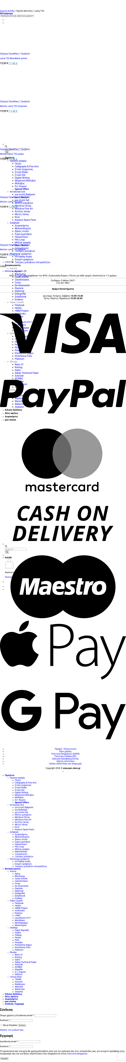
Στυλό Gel (19, 790)
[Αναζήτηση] (7, 152)
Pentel (18, 937)
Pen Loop (19, 846)
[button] (6, 13)
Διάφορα (14, 832)
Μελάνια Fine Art (23, 819)
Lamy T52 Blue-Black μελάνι (13, 58)
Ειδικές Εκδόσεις (13, 994)
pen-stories (10, 1001)
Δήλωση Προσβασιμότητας (65, 759)
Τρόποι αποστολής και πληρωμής (65, 763)
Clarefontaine (22, 279)
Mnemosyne (21, 925)
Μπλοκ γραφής (22, 849)
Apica (17, 873)
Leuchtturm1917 (23, 918)
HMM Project (21, 908)
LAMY (18, 915)
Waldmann (20, 984)
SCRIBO (18, 967)
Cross (18, 282)
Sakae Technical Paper (26, 962)
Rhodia (13, 952)
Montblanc (20, 920)
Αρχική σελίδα (7, 11)
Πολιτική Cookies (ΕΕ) (65, 756)
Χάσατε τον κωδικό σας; (12, 1030)
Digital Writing (21, 792)
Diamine (19, 288)
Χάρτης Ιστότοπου (65, 761)
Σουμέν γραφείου (24, 259)
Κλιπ (17, 827)
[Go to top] (63, 771)
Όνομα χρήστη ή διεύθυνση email (17, 1015)
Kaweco (18, 913)
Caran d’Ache (22, 277)
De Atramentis (22, 285)
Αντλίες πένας (22, 822)
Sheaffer (19, 969)
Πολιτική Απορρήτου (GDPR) (65, 754)
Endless (19, 299)
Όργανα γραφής (17, 778)
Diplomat (19, 291)
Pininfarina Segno (23, 945)
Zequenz (19, 991)
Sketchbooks (21, 851)
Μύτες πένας (21, 824)
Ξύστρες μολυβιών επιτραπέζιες (32, 262)
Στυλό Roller (21, 787)
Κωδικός (5, 1020)
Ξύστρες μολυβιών (25, 251)
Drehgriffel (20, 293)
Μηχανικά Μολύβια (24, 795)
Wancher (19, 986)
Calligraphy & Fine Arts (26, 782)
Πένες (18, 780)
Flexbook (19, 903)
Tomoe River (16, 977)
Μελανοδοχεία (22, 837)
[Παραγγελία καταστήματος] (17, 16)
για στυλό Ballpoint (24, 807)
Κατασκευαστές (13, 265)
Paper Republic (22, 930)
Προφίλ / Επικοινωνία (65, 749)
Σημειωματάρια (22, 842)
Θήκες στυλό (21, 839)
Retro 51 (19, 955)
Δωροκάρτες (21, 834)
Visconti (19, 982)
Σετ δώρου (20, 800)
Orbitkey (14, 928)
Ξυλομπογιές (21, 854)
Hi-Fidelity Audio (23, 256)
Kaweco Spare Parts (24, 829)
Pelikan (18, 935)
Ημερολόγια (21, 844)
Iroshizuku (20, 910)
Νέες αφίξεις (11, 996)
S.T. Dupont (20, 972)
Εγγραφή (4, 1058)
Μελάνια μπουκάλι (14, 271)
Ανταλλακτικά (17, 805)
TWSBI (18, 979)
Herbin (18, 905)
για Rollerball (21, 810)
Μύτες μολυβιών (24, 203)
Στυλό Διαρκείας (23, 785)
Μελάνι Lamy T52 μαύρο (12, 154)
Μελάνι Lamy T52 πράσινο (13, 249)
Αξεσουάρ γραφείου (20, 253)
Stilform (18, 974)
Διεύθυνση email (9, 1041)
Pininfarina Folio (22, 947)
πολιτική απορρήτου (77, 1053)
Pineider (19, 942)
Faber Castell (16, 900)
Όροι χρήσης (65, 751)
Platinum (19, 950)
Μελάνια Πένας (23, 205)
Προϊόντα (9, 775)
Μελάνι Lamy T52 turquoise (13, 106)
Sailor (17, 959)
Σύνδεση (22, 1025)
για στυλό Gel (22, 200)
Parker (18, 932)
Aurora (13, 268)
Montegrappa (21, 923)
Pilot (17, 940)
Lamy (7, 262)
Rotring (18, 957)
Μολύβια (19, 797)
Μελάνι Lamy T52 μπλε (11, 201)
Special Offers (22, 802)
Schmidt (19, 964)
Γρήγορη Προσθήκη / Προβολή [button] (15, 53)
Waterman (20, 989)
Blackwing (20, 274)
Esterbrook (20, 296)
